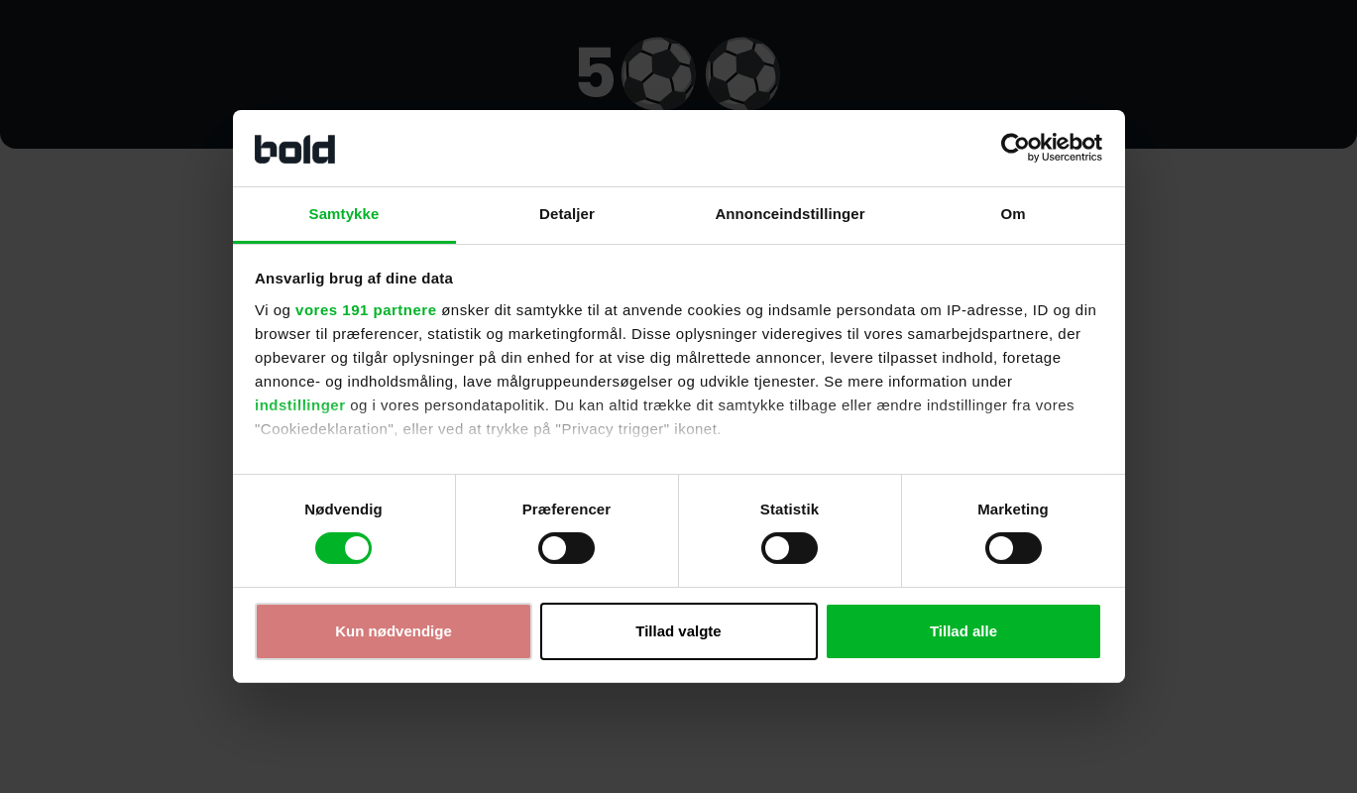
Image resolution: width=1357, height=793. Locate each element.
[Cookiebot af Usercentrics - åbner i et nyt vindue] (1015, 148)
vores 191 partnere (365, 309)
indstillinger (300, 404)
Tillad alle (963, 631)
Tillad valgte (678, 631)
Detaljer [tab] (567, 213)
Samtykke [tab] (344, 213)
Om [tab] (1012, 213)
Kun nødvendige (393, 631)
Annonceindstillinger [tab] (789, 213)
